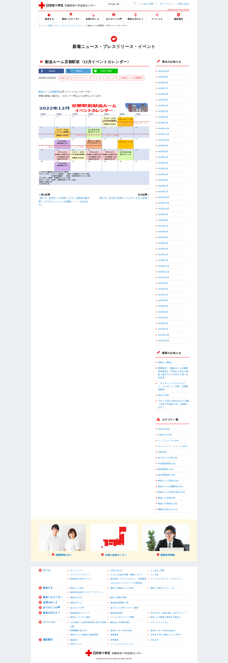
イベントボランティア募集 (122, 617)
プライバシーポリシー (80, 574)
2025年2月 (163, 117)
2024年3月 (163, 180)
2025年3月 (163, 111)
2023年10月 (163, 209)
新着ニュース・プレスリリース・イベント (65, 25)
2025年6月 (163, 94)
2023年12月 (163, 197)
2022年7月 (163, 295)
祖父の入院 (163, 395)
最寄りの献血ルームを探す (122, 588)
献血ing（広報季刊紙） (120, 622)
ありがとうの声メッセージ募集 (124, 608)
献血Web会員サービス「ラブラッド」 (87, 592)
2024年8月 (163, 151)
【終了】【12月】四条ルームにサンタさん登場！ (123, 198)
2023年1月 (163, 260)
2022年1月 (163, 329)
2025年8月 (163, 83)
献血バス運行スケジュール (162, 588)
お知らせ (64, 78)
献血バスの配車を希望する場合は (165, 617)
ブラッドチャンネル (159, 622)
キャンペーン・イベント (85, 78)
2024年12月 (163, 128)
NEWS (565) (164, 429)
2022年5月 (163, 306)
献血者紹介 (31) (165, 469)
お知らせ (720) (165, 435)
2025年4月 (163, 105)
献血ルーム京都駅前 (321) (170, 486)
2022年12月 (163, 266)
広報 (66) (162, 452)
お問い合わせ (183, 4)
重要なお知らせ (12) (167, 509)
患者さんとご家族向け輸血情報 (84, 634)
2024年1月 (163, 191)
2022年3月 (163, 317)
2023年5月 (163, 237)
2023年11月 (163, 203)
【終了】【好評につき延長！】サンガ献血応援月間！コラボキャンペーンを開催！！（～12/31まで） (64, 201)
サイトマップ (166, 4)
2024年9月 (163, 145)
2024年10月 (163, 140)
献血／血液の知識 (118, 597)
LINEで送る (106, 71)
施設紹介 (74, 640)
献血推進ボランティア (80, 613)
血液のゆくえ (50, 602)
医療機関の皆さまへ (79, 630)
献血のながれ (76, 597)
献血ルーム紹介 (77, 588)
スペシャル (49, 622)
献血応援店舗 (116, 613)
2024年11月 (163, 134)
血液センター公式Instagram (162, 630)
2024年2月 (163, 186)
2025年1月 (163, 123)
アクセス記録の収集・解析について (126, 574)
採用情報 (114, 640)
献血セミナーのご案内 (80, 617)
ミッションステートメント (122, 644)
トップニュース (110, 78)
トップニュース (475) (168, 440)
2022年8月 (163, 289)
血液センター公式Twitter (121, 630)
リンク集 (154, 574)
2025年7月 (163, 88)
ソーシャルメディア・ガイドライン (166, 579)
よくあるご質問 (147, 4)
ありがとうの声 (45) (167, 458)
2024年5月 (163, 168)
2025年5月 (163, 100)
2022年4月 (163, 312)
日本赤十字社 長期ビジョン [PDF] (165, 634)
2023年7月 (163, 226)
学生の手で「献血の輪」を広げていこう (168, 613)
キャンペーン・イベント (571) (172, 446)
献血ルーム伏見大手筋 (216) (171, 492)
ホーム (41, 25)
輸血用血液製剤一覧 (119, 602)
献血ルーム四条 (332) (168, 480)
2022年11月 (163, 272)
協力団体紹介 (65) (166, 475)
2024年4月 (163, 174)
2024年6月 (163, 163)
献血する (48, 587)
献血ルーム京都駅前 (132, 78)
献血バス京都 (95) (166, 498)
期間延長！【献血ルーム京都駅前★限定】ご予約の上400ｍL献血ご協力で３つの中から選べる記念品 (173, 373)
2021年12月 (163, 335)
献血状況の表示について (81, 579)
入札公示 (154, 640)
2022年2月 (163, 323)
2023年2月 (163, 254)
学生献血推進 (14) (166, 463)
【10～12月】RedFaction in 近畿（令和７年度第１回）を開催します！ (173, 404)
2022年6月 (163, 300)
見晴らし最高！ (165, 362)
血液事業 (114, 634)
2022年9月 (163, 283)
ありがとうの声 (51, 607)
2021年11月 (163, 340)
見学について (76, 644)
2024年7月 (163, 157)
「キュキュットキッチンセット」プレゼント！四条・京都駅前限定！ (173, 386)
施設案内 (48, 639)
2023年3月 (163, 249)
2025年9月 (163, 77)
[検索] (121, 4)
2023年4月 (163, 243)
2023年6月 (163, 231)
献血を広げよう (51, 612)
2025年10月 (163, 71)
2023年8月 (163, 220)
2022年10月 (163, 277)
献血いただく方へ (52, 597)
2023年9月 (163, 214)
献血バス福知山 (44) (167, 503)
